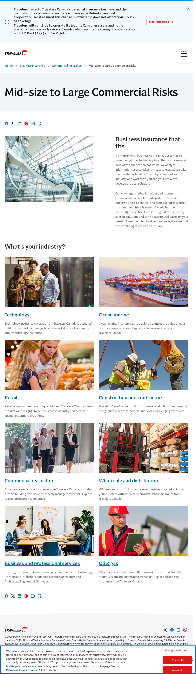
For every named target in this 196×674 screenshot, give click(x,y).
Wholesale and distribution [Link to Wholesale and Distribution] (128, 480)
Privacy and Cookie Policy (21, 670)
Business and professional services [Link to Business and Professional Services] (42, 563)
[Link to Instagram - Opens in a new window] (185, 629)
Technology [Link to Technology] (17, 315)
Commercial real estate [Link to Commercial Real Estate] (30, 480)
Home (9, 65)
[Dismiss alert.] (188, 8)
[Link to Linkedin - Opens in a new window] (178, 629)
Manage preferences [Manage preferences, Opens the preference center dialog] (177, 650)
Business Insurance (32, 65)
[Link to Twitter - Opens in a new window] (165, 629)
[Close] (191, 659)
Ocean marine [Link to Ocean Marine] (114, 315)
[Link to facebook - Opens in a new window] (172, 629)
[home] (16, 52)
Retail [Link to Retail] (11, 397)
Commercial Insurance (67, 65)
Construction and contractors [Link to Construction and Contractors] (131, 397)
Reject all (177, 660)
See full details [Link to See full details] (161, 21)
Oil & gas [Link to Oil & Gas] (108, 563)
